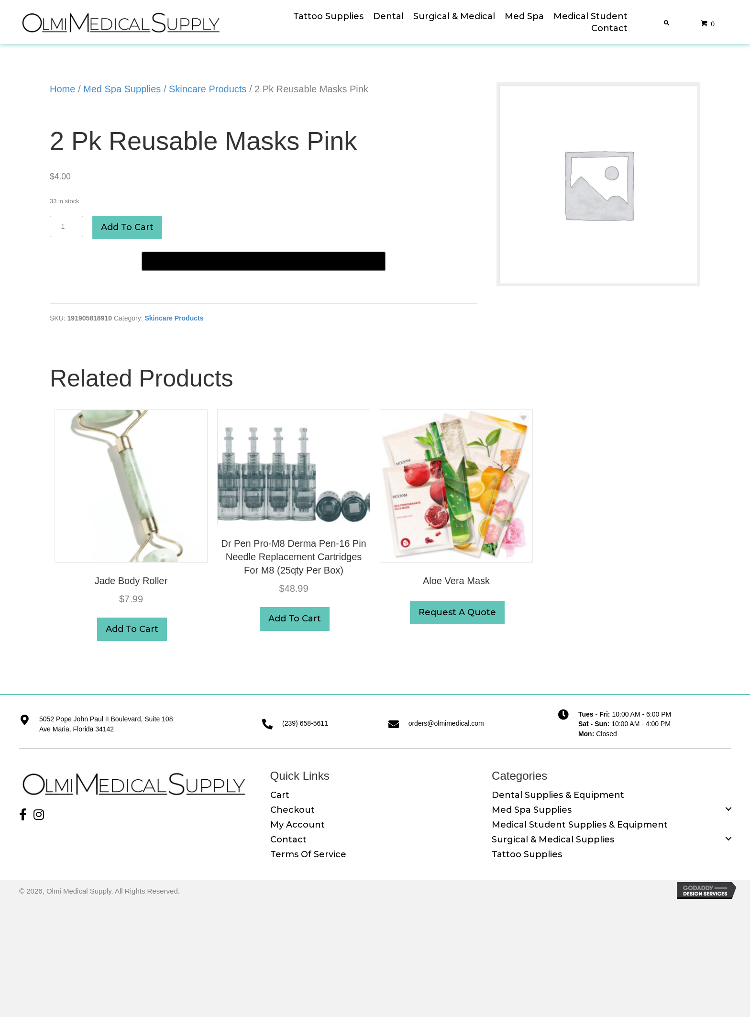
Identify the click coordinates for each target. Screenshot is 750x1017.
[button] (21, 810)
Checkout (292, 810)
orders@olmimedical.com (446, 723)
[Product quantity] (66, 226)
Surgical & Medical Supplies (553, 839)
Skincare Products (207, 89)
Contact (288, 839)
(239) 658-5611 (305, 723)
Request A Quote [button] (457, 612)
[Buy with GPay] (264, 261)
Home (62, 89)
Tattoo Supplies (527, 854)
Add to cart (127, 227)
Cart (279, 795)
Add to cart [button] (132, 629)
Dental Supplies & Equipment (558, 795)
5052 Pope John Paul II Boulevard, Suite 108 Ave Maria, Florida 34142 (106, 723)
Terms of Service (308, 854)
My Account (297, 824)
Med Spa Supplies (122, 89)
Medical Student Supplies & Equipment (580, 824)
